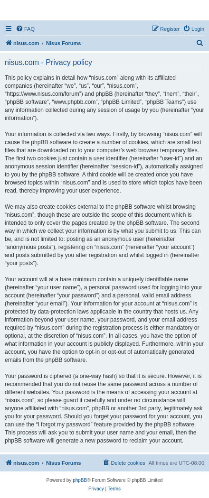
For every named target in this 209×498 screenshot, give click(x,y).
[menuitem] (25, 29)
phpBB (80, 480)
